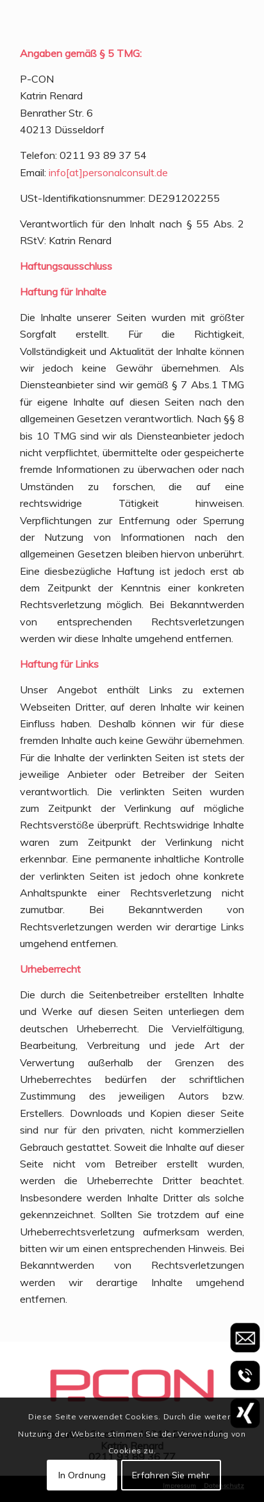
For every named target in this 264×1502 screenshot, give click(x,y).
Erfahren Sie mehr (171, 1475)
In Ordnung (82, 1475)
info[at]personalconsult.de (108, 172)
